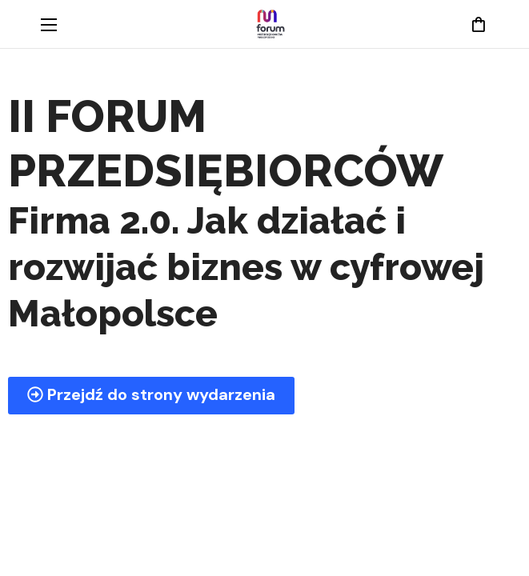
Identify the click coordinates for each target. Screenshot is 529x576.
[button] (478, 24)
